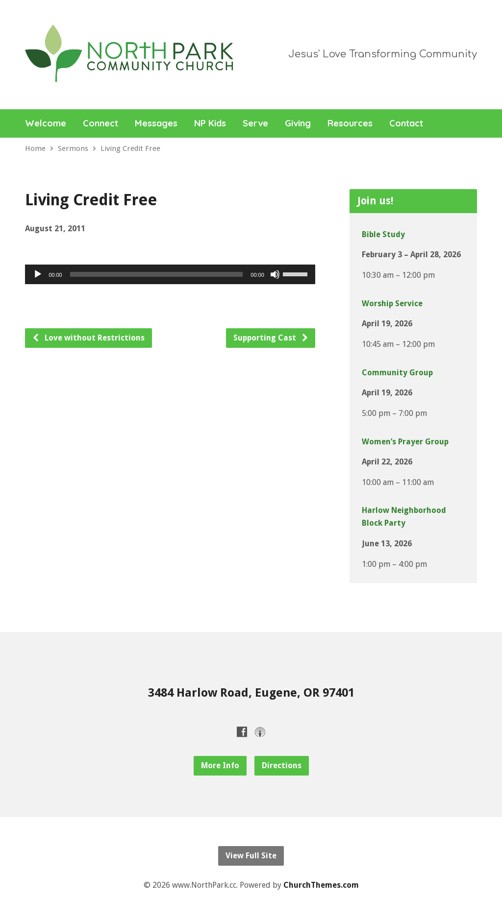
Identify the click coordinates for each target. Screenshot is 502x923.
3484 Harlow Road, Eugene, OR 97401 (251, 693)
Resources (350, 123)
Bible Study (383, 234)
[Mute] (275, 274)
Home (35, 148)
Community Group (397, 372)
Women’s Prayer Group (405, 441)
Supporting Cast (271, 337)
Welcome (45, 123)
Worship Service (392, 303)
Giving (298, 123)
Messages (156, 123)
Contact (406, 123)
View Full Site (251, 855)
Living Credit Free (130, 148)
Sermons (73, 148)
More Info (220, 765)
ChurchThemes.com (321, 885)
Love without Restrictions (88, 337)
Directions (281, 765)
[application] (170, 274)
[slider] (156, 274)
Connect (100, 123)
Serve (255, 123)
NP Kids (210, 123)
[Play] (38, 274)
